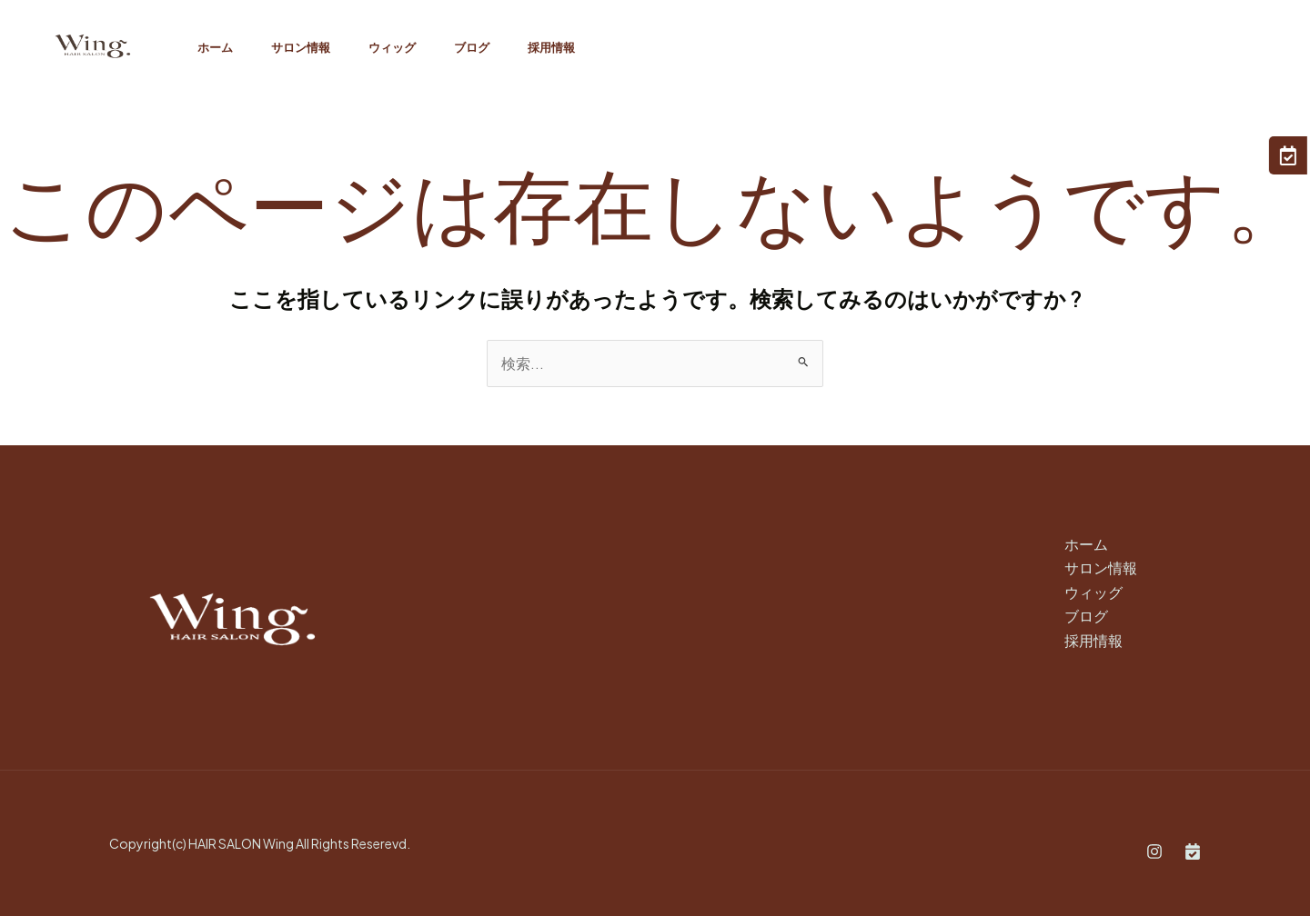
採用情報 (576, 47)
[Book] (1192, 851)
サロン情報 (308, 47)
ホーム (218, 47)
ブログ (491, 47)
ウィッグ (405, 47)
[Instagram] (1154, 851)
